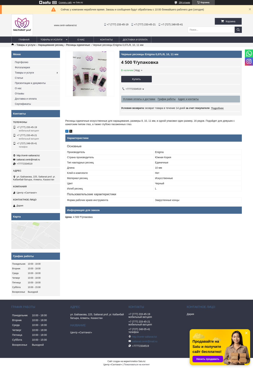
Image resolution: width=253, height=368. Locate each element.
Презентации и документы (30, 83)
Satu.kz (141, 361)
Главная (24, 39)
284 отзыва (184, 2)
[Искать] (238, 30)
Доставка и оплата (135, 39)
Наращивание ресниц (50, 45)
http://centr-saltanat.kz (28, 155)
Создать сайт (65, 2)
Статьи (19, 77)
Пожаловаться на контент (137, 364)
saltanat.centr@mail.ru (28, 159)
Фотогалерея (22, 67)
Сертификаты (23, 103)
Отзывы (19, 93)
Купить (136, 79)
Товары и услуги (51, 39)
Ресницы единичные (78, 45)
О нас (81, 39)
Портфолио (21, 62)
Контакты (106, 39)
